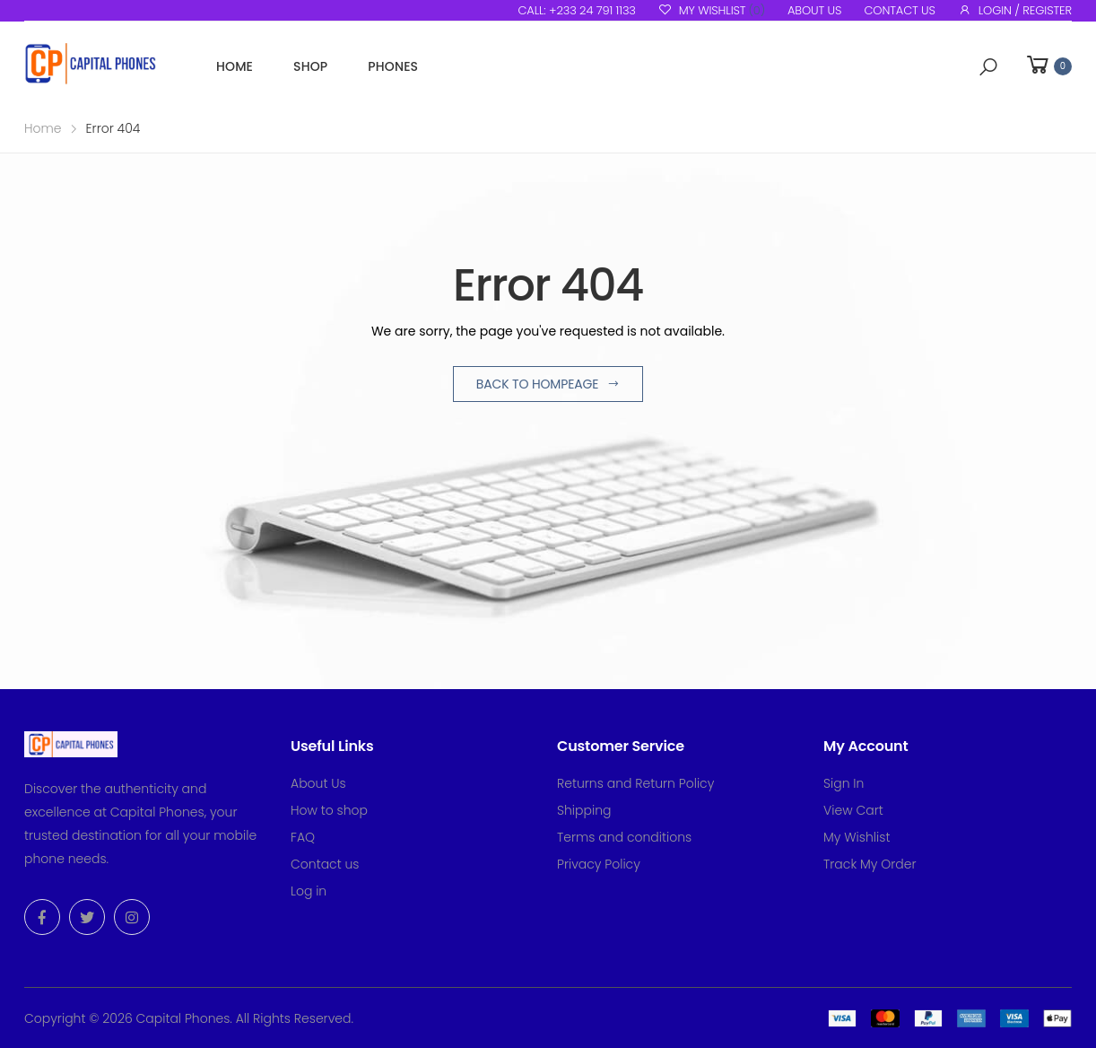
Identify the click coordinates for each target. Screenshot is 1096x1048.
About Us (318, 783)
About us (814, 10)
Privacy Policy (598, 864)
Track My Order (870, 864)
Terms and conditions (624, 837)
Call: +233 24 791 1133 (576, 10)
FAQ (303, 837)
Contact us (899, 10)
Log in (308, 891)
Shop (310, 66)
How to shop (329, 810)
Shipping (584, 810)
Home (234, 66)
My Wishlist (711, 10)
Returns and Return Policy (635, 783)
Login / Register (1015, 10)
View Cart (853, 810)
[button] (988, 67)
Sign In (843, 783)
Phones (393, 66)
